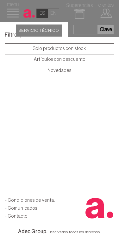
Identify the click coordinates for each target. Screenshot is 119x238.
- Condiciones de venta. (30, 200)
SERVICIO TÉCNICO (39, 30)
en (53, 13)
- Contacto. (17, 216)
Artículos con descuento (59, 59)
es (42, 13)
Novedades (59, 70)
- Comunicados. (22, 208)
